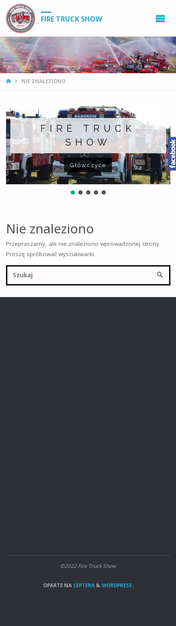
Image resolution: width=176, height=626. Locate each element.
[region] (88, 149)
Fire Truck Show (71, 18)
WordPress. (117, 585)
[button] (73, 192)
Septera (83, 585)
